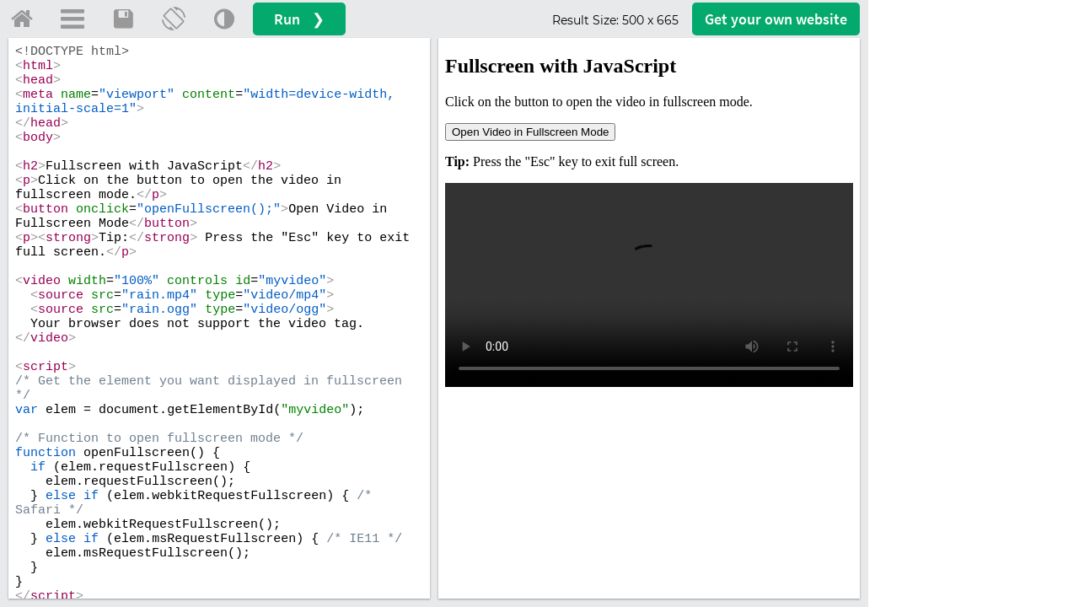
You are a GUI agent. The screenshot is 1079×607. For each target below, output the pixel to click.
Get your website (776, 19)
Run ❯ (299, 19)
